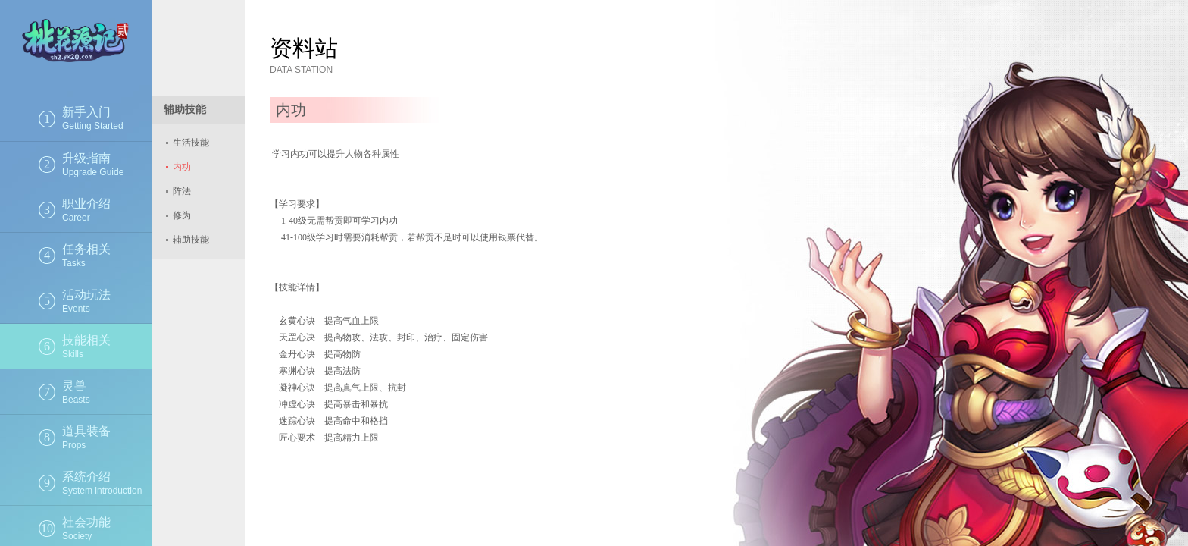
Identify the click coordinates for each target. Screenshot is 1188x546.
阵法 (182, 191)
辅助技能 (191, 239)
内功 (182, 167)
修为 (182, 215)
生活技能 (191, 142)
